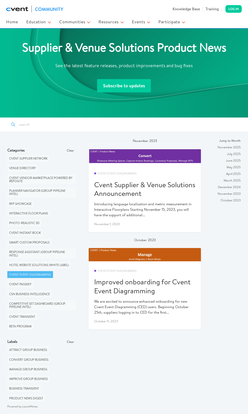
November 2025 (229, 147)
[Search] (39, 124)
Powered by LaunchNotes (22, 406)
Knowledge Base (186, 8)
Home (12, 22)
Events (141, 22)
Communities (74, 22)
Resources (111, 22)
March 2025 (232, 180)
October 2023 (231, 200)
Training (212, 8)
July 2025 (234, 154)
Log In (233, 9)
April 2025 (233, 173)
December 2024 (229, 187)
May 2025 (234, 167)
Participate (171, 22)
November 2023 (229, 193)
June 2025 (233, 160)
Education (38, 22)
